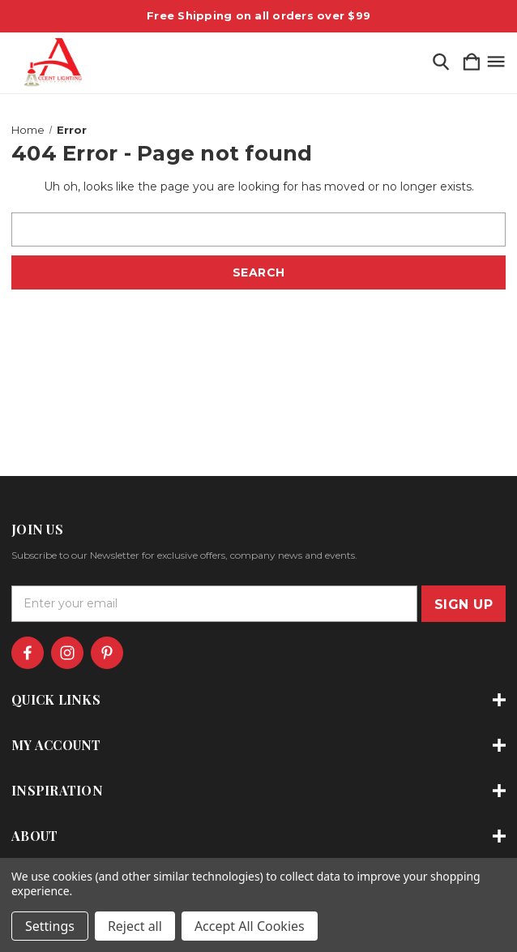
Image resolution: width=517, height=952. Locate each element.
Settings (50, 926)
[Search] (441, 63)
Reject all (135, 926)
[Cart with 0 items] (472, 63)
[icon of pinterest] (107, 653)
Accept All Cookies (249, 926)
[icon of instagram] (67, 653)
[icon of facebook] (27, 653)
